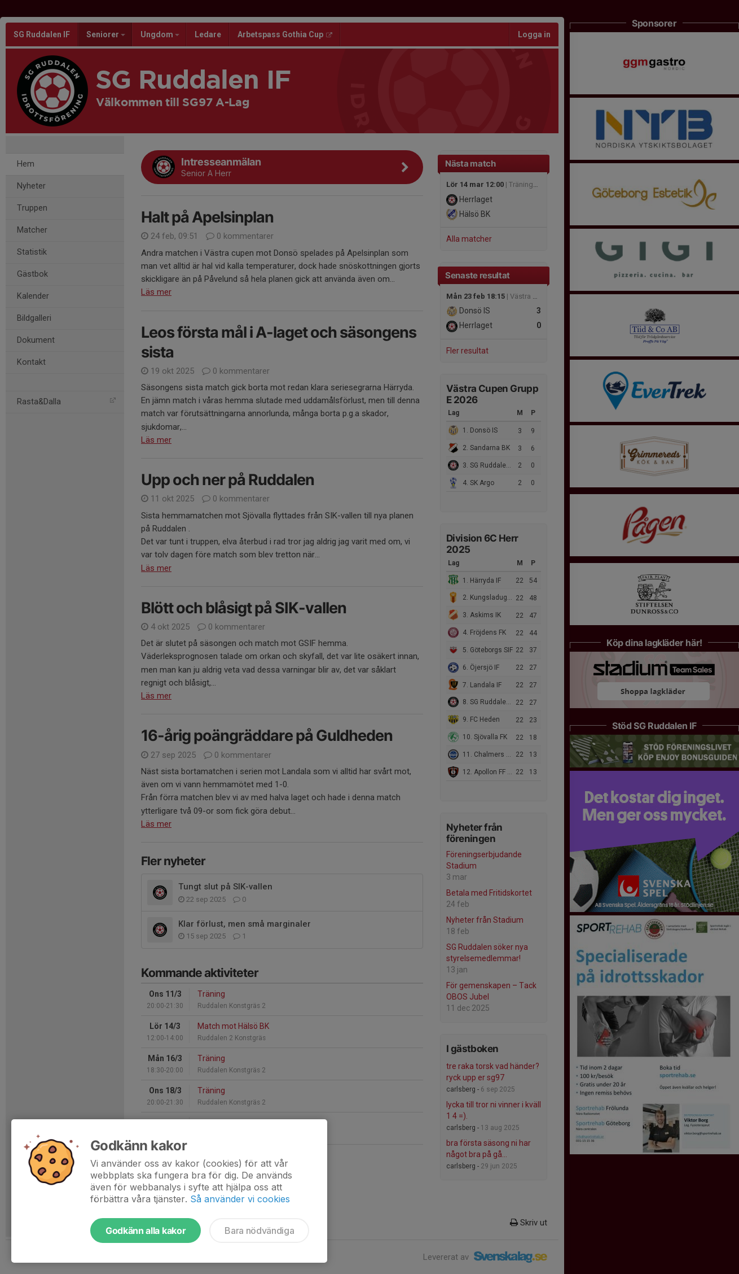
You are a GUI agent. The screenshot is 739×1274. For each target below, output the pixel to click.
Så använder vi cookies (240, 1199)
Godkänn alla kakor (145, 1230)
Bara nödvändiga (259, 1230)
